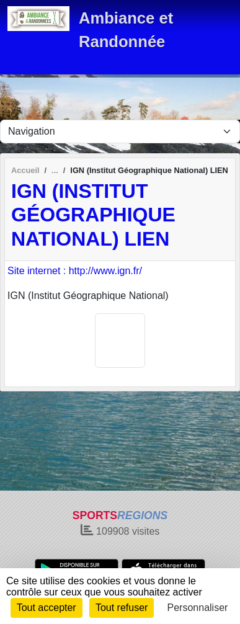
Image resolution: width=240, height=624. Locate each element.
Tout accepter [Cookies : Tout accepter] (46, 607)
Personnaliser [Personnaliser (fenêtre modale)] (197, 607)
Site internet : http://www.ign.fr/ (74, 270)
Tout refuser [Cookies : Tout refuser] (122, 607)
